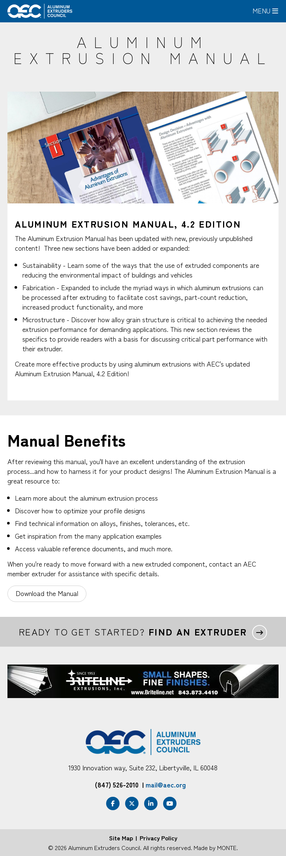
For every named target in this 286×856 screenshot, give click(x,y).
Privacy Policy (158, 837)
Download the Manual (47, 593)
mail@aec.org (166, 784)
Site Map (121, 837)
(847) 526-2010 (117, 784)
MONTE (226, 847)
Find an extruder (198, 631)
